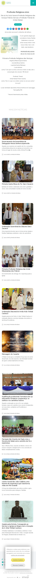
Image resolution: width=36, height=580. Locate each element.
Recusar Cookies (18, 565)
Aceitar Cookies (18, 560)
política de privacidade (17, 555)
